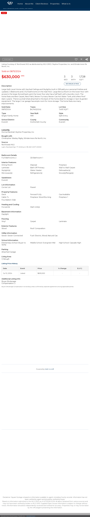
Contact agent (7, 59)
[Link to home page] (10, 4)
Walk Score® (49, 369)
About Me (29, 4)
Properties (55, 4)
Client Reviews (41, 4)
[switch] (76, 59)
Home (20, 4)
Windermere (30, 516)
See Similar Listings (72, 84)
